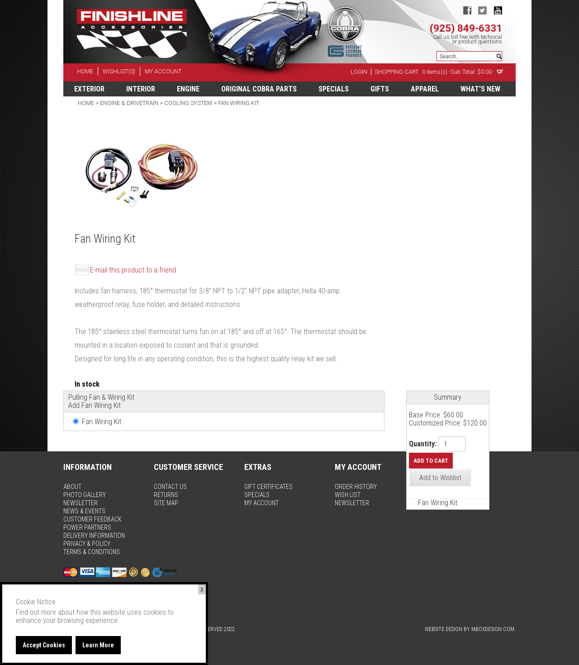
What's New (480, 89)
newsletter (80, 503)
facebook (467, 10)
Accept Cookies (44, 645)
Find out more (36, 612)
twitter (482, 10)
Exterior (89, 89)
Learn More (98, 645)
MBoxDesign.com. (493, 629)
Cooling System (188, 103)
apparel (425, 89)
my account (163, 71)
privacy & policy (86, 543)
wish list (348, 494)
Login (359, 71)
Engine (188, 89)
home (85, 71)
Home (86, 103)
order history (356, 486)
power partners (87, 527)
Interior (140, 89)
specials (333, 89)
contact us (170, 486)
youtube (498, 10)
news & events (84, 511)
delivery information (94, 535)
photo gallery (84, 494)
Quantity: (423, 444)
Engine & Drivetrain (129, 103)
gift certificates (268, 486)
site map (166, 503)
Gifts (379, 89)
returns (166, 494)
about (72, 486)
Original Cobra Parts (259, 89)
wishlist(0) (119, 71)
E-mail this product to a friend (133, 270)
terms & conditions (91, 551)
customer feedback (92, 519)
